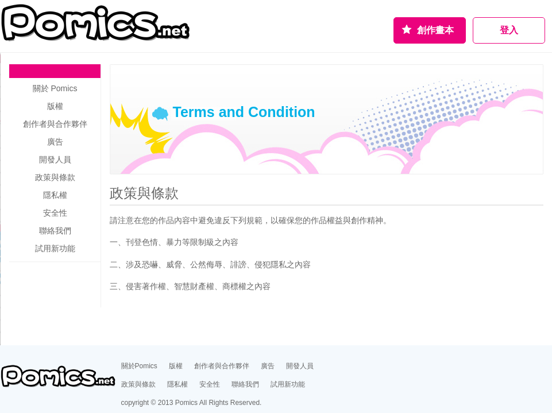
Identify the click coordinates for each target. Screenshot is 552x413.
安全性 (55, 212)
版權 (55, 106)
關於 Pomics (55, 88)
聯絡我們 (55, 230)
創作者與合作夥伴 (55, 123)
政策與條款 (138, 384)
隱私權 (55, 195)
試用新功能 (55, 248)
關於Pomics (139, 366)
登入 (509, 30)
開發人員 (55, 159)
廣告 (55, 141)
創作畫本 (435, 30)
